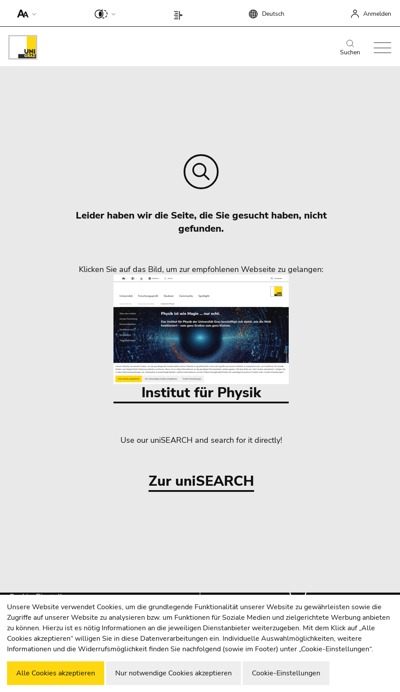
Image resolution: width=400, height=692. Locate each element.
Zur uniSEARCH (201, 482)
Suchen (350, 48)
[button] (25, 13)
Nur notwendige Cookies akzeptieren (173, 673)
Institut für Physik (201, 338)
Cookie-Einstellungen (286, 673)
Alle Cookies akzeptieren (55, 673)
